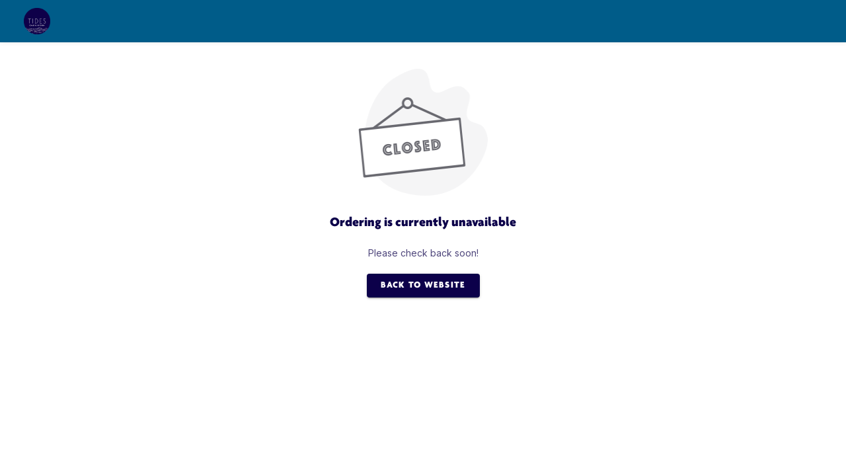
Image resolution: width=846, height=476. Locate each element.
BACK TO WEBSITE (423, 285)
